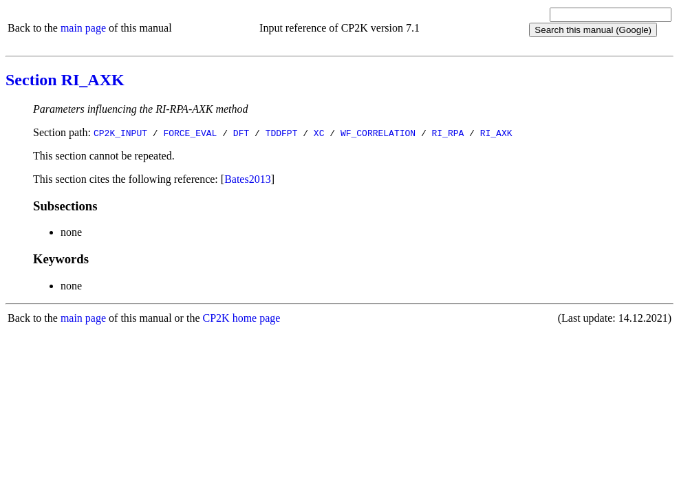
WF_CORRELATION (378, 132)
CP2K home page (242, 318)
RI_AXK (496, 132)
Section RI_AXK (65, 80)
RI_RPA (447, 132)
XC (319, 132)
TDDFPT (282, 132)
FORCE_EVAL (190, 132)
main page (83, 28)
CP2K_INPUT (120, 132)
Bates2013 (247, 179)
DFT (241, 132)
